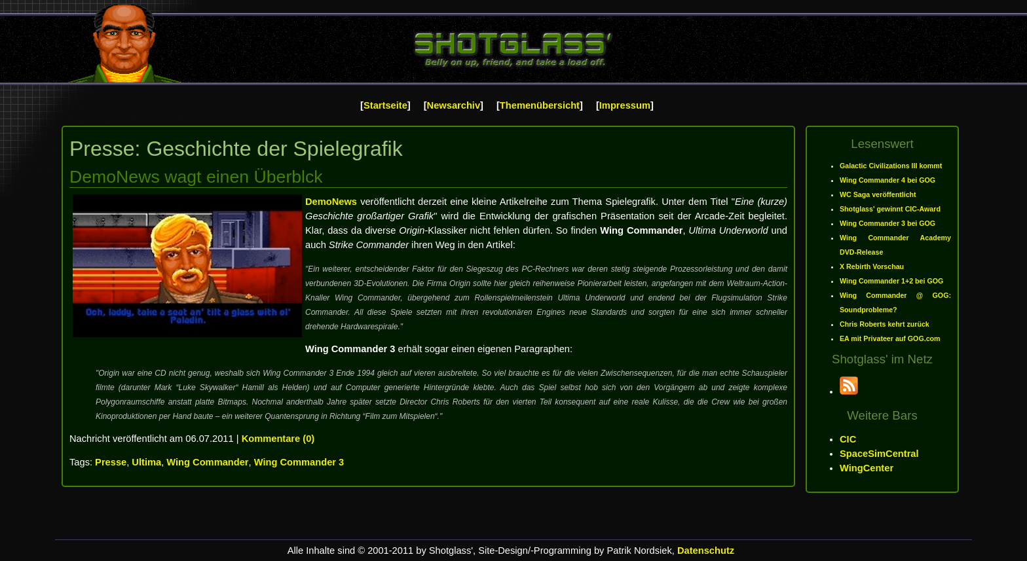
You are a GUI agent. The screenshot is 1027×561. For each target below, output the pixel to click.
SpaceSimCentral (879, 453)
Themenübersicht (540, 105)
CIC (848, 439)
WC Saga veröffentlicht (878, 194)
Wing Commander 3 (299, 462)
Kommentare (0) (278, 438)
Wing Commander (207, 462)
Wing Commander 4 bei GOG (887, 180)
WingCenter (866, 468)
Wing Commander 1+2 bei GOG (891, 281)
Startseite (385, 105)
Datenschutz (705, 550)
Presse (110, 462)
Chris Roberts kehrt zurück (884, 324)
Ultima (146, 462)
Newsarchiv (453, 105)
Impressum (624, 105)
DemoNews (331, 201)
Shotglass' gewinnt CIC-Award (890, 209)
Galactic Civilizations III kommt (891, 166)
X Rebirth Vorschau (872, 266)
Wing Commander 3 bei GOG (887, 223)
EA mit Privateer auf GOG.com (890, 338)
